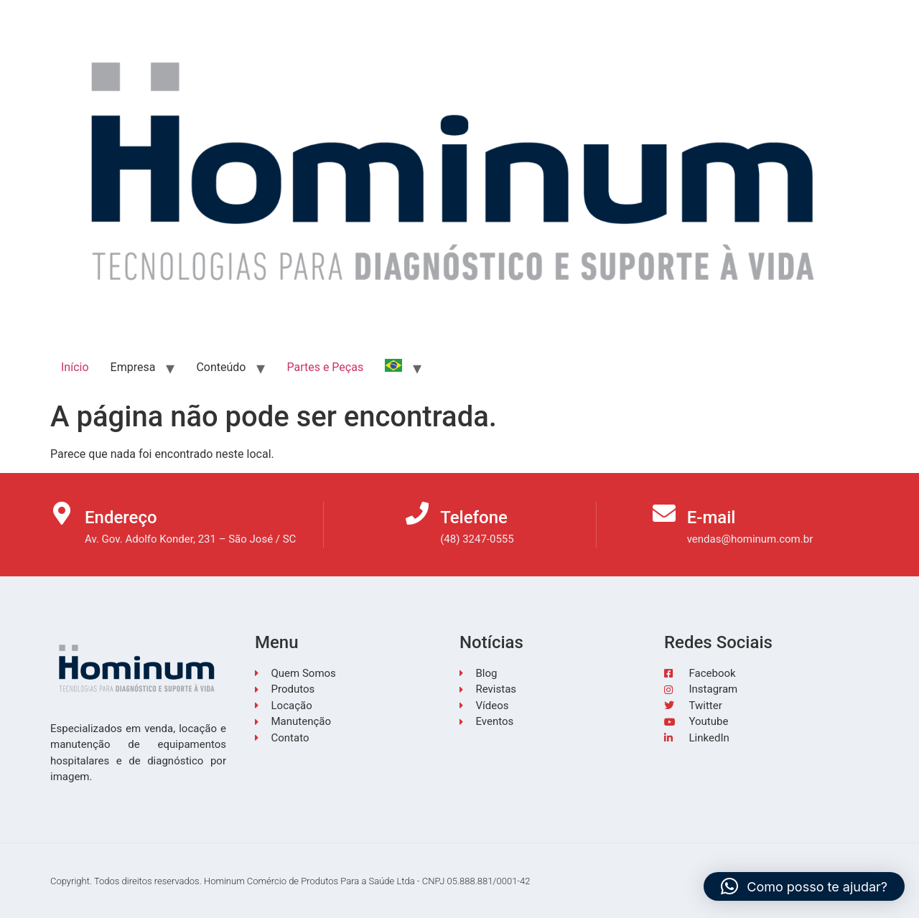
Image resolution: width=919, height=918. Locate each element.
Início (75, 367)
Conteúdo (221, 367)
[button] (804, 886)
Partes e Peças (324, 367)
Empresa (133, 367)
